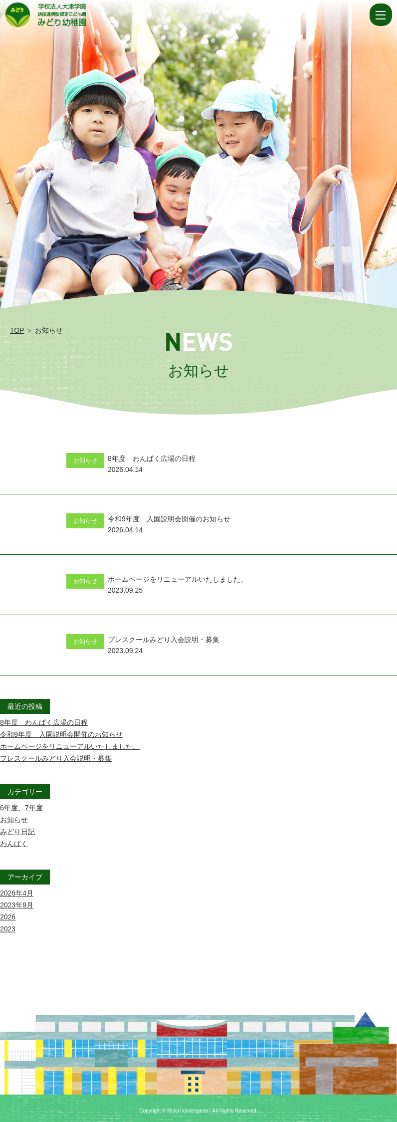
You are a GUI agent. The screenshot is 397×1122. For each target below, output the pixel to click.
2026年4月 (16, 893)
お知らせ (14, 820)
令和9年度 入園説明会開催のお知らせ (61, 734)
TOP (17, 330)
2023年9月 (16, 905)
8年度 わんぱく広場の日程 (44, 722)
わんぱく (14, 844)
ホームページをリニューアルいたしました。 (70, 746)
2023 (7, 929)
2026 (7, 917)
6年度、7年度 (21, 808)
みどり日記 (17, 832)
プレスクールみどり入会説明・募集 (56, 758)
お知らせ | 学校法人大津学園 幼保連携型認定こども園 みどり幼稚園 (186, 14)
